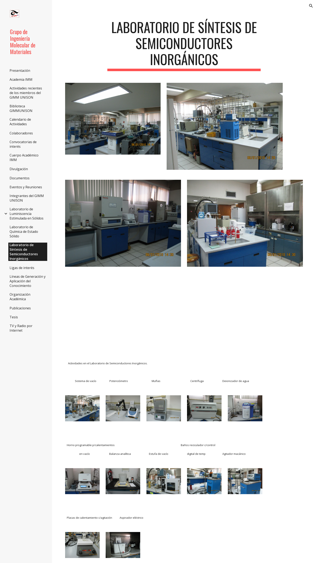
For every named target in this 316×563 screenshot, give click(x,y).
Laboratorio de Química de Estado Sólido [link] (24, 231)
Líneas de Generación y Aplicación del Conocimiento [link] (28, 281)
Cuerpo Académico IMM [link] (24, 157)
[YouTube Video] (102, 308)
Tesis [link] (14, 317)
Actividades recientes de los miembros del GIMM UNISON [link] (26, 93)
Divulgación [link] (19, 169)
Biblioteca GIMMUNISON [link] (21, 108)
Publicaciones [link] (20, 308)
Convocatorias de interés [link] (23, 144)
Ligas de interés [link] (22, 267)
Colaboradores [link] (21, 133)
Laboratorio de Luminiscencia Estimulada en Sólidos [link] (26, 214)
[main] (184, 45)
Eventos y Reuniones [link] (26, 187)
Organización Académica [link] (20, 296)
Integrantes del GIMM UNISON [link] (27, 198)
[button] (311, 6)
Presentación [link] (20, 70)
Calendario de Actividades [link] (20, 121)
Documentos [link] (20, 178)
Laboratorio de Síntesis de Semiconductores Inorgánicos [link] (24, 252)
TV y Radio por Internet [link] (21, 328)
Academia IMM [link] (21, 79)
